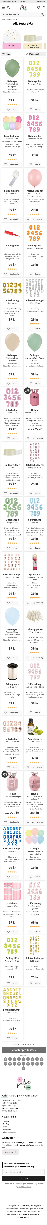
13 (19, 1063)
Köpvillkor (7, 1121)
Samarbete (7, 1129)
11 (10, 1063)
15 (28, 1063)
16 (33, 1063)
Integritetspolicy (9, 1132)
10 (6, 1063)
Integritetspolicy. (25, 1186)
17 (37, 1063)
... (41, 1063)
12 (15, 1063)
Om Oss (6, 1124)
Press (5, 1127)
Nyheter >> (23, 2)
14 (24, 1063)
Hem (3, 19)
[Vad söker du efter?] (23, 14)
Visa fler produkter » (24, 1050)
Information (41, 2)
